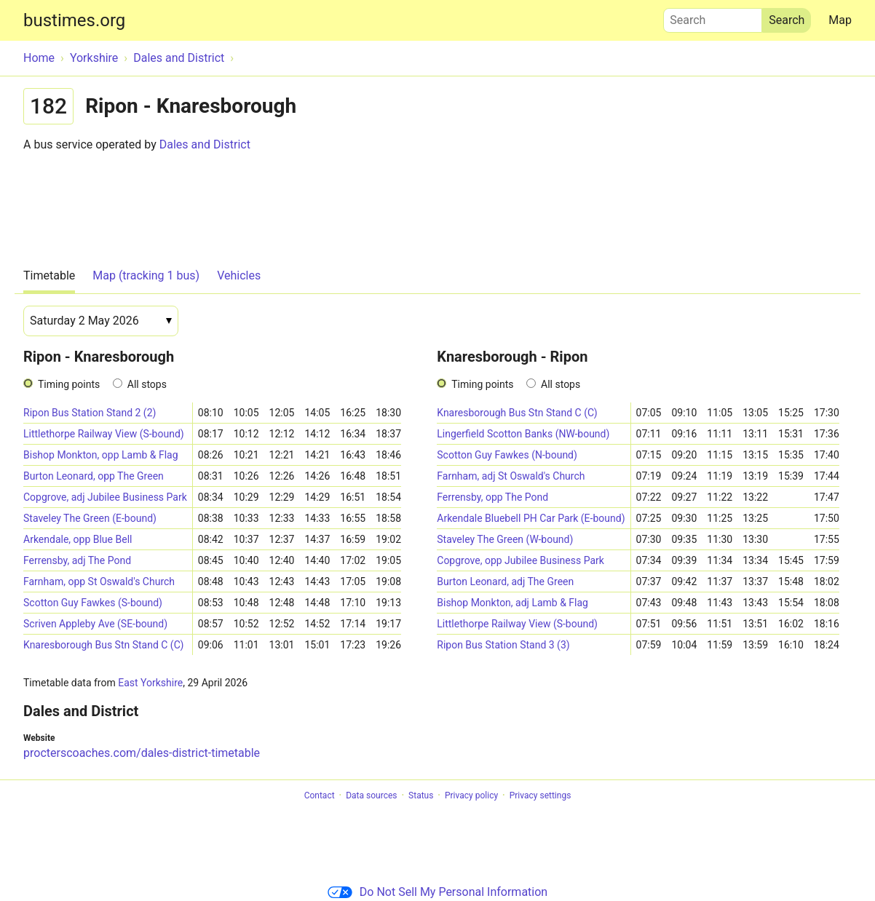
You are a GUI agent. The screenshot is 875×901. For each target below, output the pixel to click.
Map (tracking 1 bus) (145, 275)
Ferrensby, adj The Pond (77, 560)
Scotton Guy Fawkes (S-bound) (92, 602)
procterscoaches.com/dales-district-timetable (141, 753)
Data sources (371, 795)
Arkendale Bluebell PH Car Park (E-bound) (531, 518)
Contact (319, 795)
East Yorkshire (150, 682)
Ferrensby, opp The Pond (492, 497)
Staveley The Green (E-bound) (90, 518)
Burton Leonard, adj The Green (505, 581)
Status (420, 795)
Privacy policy (471, 795)
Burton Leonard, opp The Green (93, 476)
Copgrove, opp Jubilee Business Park (520, 560)
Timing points (69, 384)
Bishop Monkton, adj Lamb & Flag (512, 602)
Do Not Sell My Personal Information (437, 892)
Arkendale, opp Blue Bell (77, 539)
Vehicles (239, 275)
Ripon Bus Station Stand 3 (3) (503, 645)
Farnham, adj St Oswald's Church (511, 476)
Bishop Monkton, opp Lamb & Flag (100, 455)
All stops (147, 384)
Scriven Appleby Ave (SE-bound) (95, 624)
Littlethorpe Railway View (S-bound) (103, 434)
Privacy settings (540, 795)
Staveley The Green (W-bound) (505, 539)
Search (712, 16)
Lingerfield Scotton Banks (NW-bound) (523, 434)
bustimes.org (74, 20)
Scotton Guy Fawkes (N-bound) (507, 455)
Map (840, 20)
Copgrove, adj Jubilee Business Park (105, 497)
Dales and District (204, 144)
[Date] (100, 321)
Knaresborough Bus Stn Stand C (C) (103, 645)
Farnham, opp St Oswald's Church (99, 581)
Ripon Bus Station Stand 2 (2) (89, 412)
